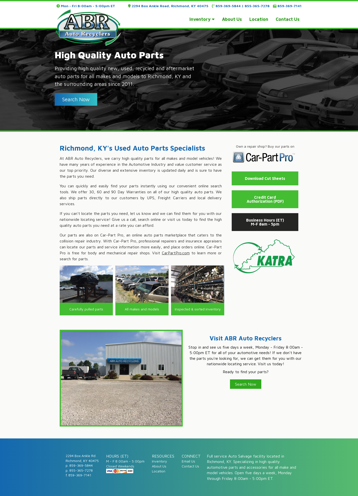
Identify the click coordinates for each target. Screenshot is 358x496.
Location (158, 471)
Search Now (245, 384)
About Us (159, 466)
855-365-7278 (257, 6)
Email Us (188, 461)
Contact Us (190, 466)
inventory (202, 19)
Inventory (159, 461)
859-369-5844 (228, 6)
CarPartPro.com (176, 253)
